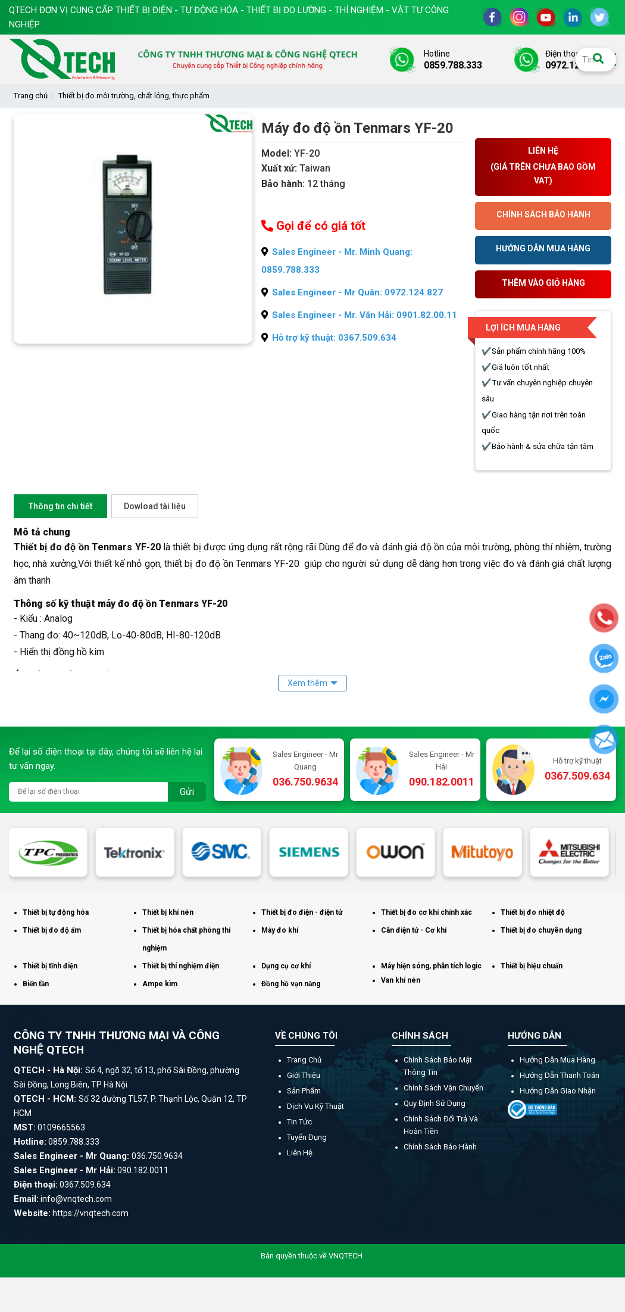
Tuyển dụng (307, 1137)
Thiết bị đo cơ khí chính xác (426, 912)
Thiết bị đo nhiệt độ (533, 912)
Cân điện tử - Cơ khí (413, 930)
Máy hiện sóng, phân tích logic (431, 966)
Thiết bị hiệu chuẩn (531, 966)
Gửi (187, 791)
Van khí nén (400, 980)
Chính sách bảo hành (440, 1146)
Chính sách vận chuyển (443, 1087)
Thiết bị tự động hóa (56, 912)
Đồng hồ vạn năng (290, 984)
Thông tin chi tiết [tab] (60, 506)
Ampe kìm (159, 984)
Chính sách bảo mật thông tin (438, 1066)
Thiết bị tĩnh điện (50, 966)
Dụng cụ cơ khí (286, 966)
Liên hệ (299, 1152)
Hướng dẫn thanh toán (559, 1075)
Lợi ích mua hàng (523, 327)
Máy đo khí (279, 930)
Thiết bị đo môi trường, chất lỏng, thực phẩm (134, 95)
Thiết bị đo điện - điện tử (301, 912)
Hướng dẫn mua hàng (557, 1059)
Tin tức (299, 1121)
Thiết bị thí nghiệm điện (180, 966)
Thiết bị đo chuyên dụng (541, 930)
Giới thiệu (303, 1075)
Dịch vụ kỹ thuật (315, 1106)
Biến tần (36, 984)
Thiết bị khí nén (167, 912)
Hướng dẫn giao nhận (558, 1090)
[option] (52, 852)
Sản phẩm (304, 1090)
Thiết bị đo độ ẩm (52, 930)
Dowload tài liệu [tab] (155, 506)
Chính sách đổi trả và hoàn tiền (441, 1125)
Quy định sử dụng (434, 1103)
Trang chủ (31, 95)
